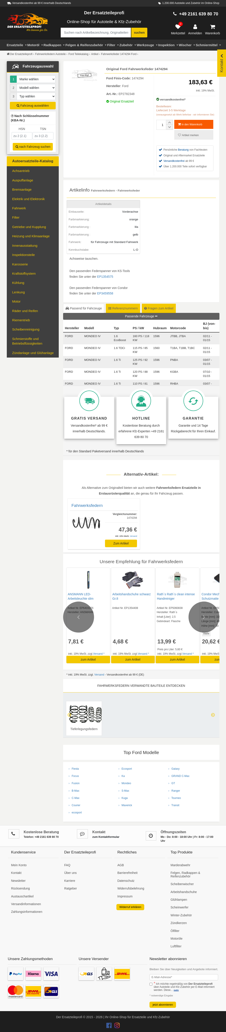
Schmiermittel (208, 45)
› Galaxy (174, 768)
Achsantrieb (21, 171)
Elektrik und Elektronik (28, 199)
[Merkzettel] (178, 29)
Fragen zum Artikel (158, 308)
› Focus (74, 776)
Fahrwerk (19, 208)
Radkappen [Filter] (54, 45)
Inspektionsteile (23, 255)
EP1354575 (105, 276)
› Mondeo (125, 783)
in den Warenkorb (190, 124)
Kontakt (16, 873)
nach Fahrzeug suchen (33, 146)
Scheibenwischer (182, 884)
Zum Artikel (121, 543)
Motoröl (35, 45)
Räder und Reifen (25, 311)
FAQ (67, 865)
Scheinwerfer (180, 907)
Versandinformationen (26, 904)
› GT (171, 783)
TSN (43, 129)
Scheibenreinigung (25, 329)
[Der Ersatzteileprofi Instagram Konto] (116, 1026)
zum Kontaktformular (105, 836)
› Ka (122, 776)
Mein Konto (19, 865)
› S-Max (124, 790)
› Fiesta (74, 768)
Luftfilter (176, 946)
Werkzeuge (147, 45)
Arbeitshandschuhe (184, 892)
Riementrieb (21, 320)
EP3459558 (105, 293)
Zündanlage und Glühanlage (33, 353)
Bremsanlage (22, 189)
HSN (22, 129)
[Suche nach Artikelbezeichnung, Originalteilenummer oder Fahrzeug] (96, 32)
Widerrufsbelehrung (130, 888)
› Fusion (74, 783)
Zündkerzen (179, 923)
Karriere (69, 880)
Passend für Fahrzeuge (84, 308)
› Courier (74, 805)
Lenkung (18, 292)
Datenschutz (126, 880)
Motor (16, 301)
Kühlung (18, 283)
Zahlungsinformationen (26, 911)
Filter (113, 45)
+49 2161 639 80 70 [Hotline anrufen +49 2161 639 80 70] (198, 13)
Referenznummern (123, 308)
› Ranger (174, 790)
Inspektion (168, 45)
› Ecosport (125, 768)
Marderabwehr (180, 865)
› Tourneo (174, 798)
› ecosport (75, 812)
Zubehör (127, 45)
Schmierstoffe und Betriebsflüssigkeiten (27, 341)
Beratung (183, 149)
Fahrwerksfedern (87, 505)
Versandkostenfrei (174, 161)
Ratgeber (70, 888)
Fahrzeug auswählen (33, 105)
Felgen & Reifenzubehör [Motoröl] (86, 45)
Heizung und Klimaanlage (31, 236)
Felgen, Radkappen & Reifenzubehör (185, 874)
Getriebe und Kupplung (29, 227)
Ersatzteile (17, 45)
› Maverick (125, 805)
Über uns (70, 873)
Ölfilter (175, 931)
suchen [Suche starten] (139, 32)
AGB (120, 865)
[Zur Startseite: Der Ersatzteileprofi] (27, 23)
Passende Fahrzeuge (141, 316)
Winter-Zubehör (181, 915)
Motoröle (176, 938)
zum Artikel (88, 659)
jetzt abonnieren (163, 1004)
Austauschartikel (22, 896)
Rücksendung (20, 888)
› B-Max (74, 790)
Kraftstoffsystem (24, 273)
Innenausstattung (24, 245)
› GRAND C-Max (178, 776)
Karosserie (20, 264)
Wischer (187, 45)
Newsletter (18, 880)
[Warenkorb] (213, 29)
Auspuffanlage (22, 180)
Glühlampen (179, 899)
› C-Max (74, 798)
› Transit (173, 805)
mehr (206, 633)
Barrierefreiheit (127, 873)
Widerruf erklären (130, 907)
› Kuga (123, 798)
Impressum (125, 896)
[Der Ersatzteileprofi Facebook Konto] (109, 1026)
